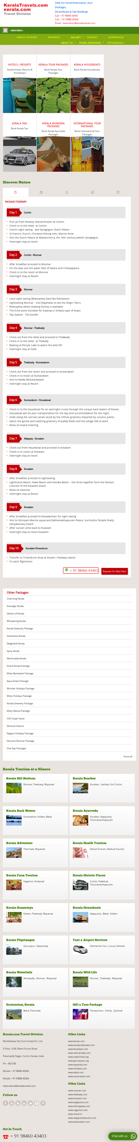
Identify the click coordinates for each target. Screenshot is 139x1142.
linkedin (24, 1103)
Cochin (93, 881)
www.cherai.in (75, 1114)
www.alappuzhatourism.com (82, 1117)
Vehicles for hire (98, 946)
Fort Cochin (116, 784)
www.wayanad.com (77, 1064)
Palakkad (103, 881)
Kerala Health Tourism (89, 843)
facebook (5, 1103)
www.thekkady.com (77, 1094)
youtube (11, 1103)
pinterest (43, 1103)
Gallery (76, 37)
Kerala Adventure (19, 843)
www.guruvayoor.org (78, 1060)
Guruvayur (29, 946)
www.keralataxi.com (78, 1049)
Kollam (41, 816)
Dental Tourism (98, 849)
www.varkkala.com (77, 1068)
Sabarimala (42, 946)
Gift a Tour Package (87, 1005)
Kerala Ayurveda (85, 811)
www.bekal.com (76, 1072)
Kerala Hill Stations (21, 778)
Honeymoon (97, 1010)
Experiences (116, 37)
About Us (67, 42)
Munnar (27, 784)
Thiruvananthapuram (101, 819)
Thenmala (28, 849)
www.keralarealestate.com (81, 1045)
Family (109, 1010)
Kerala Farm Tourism (22, 875)
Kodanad (39, 881)
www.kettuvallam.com (79, 1121)
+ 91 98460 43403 (69, 15)
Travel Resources (90, 42)
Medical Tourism (115, 849)
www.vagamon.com (78, 1110)
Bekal (49, 816)
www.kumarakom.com (79, 1076)
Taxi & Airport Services (90, 940)
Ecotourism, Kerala (20, 1005)
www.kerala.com (76, 1041)
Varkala (105, 784)
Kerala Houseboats (87, 908)
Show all (128, 756)
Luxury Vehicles (116, 946)
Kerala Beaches (84, 778)
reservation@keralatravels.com (19, 1085)
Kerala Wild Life (85, 972)
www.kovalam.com (77, 1098)
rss (18, 1103)
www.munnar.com (77, 1090)
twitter (30, 1103)
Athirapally (29, 978)
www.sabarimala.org (78, 1056)
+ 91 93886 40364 (69, 19)
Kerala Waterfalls (19, 972)
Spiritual (117, 1010)
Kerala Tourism (27, 37)
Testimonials (115, 42)
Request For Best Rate (114, 571)
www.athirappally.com (79, 1106)
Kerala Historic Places (89, 875)
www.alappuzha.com (78, 1102)
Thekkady (37, 784)
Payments (54, 37)
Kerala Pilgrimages (20, 940)
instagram (36, 1103)
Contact (92, 37)
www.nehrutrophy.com (79, 1052)
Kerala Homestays (19, 908)
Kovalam (95, 784)
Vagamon (28, 881)
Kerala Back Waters (20, 811)
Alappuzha (105, 816)
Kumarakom (30, 816)
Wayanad (49, 784)
